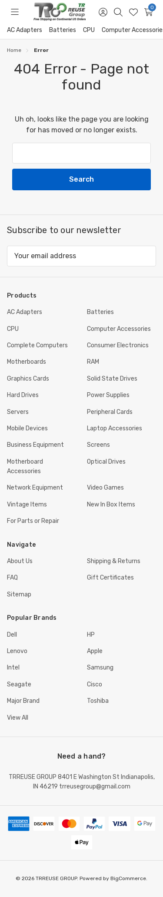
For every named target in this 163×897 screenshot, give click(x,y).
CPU (89, 30)
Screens (98, 444)
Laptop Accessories (114, 428)
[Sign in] (102, 12)
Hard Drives (23, 395)
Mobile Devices (27, 428)
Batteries (62, 30)
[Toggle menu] (14, 12)
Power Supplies (108, 395)
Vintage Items (27, 504)
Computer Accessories (119, 329)
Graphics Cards (28, 378)
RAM (93, 361)
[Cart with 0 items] (148, 12)
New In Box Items (111, 504)
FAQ (12, 577)
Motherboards (26, 361)
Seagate (19, 684)
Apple (95, 651)
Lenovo (17, 651)
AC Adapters (24, 30)
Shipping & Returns (113, 561)
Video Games (105, 487)
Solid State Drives (112, 378)
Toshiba (98, 701)
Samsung (100, 667)
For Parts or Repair (33, 521)
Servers (18, 412)
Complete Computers (37, 345)
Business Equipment (35, 444)
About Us (20, 561)
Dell (12, 634)
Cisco (94, 684)
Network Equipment (35, 487)
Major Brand (23, 701)
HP (91, 634)
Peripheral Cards (110, 412)
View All (17, 717)
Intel (13, 667)
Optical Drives (106, 461)
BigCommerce (128, 878)
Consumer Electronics (118, 345)
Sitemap (19, 594)
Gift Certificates (110, 577)
